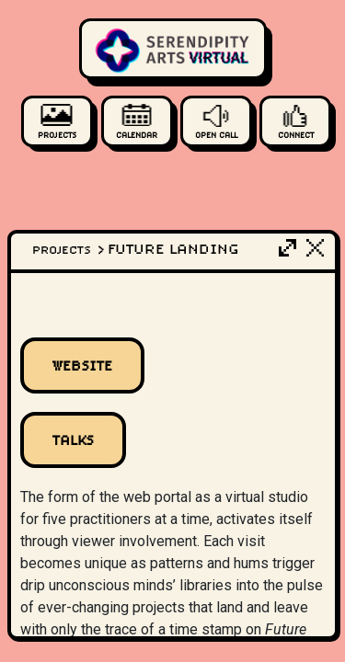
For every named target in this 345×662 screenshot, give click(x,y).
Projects (70, 249)
